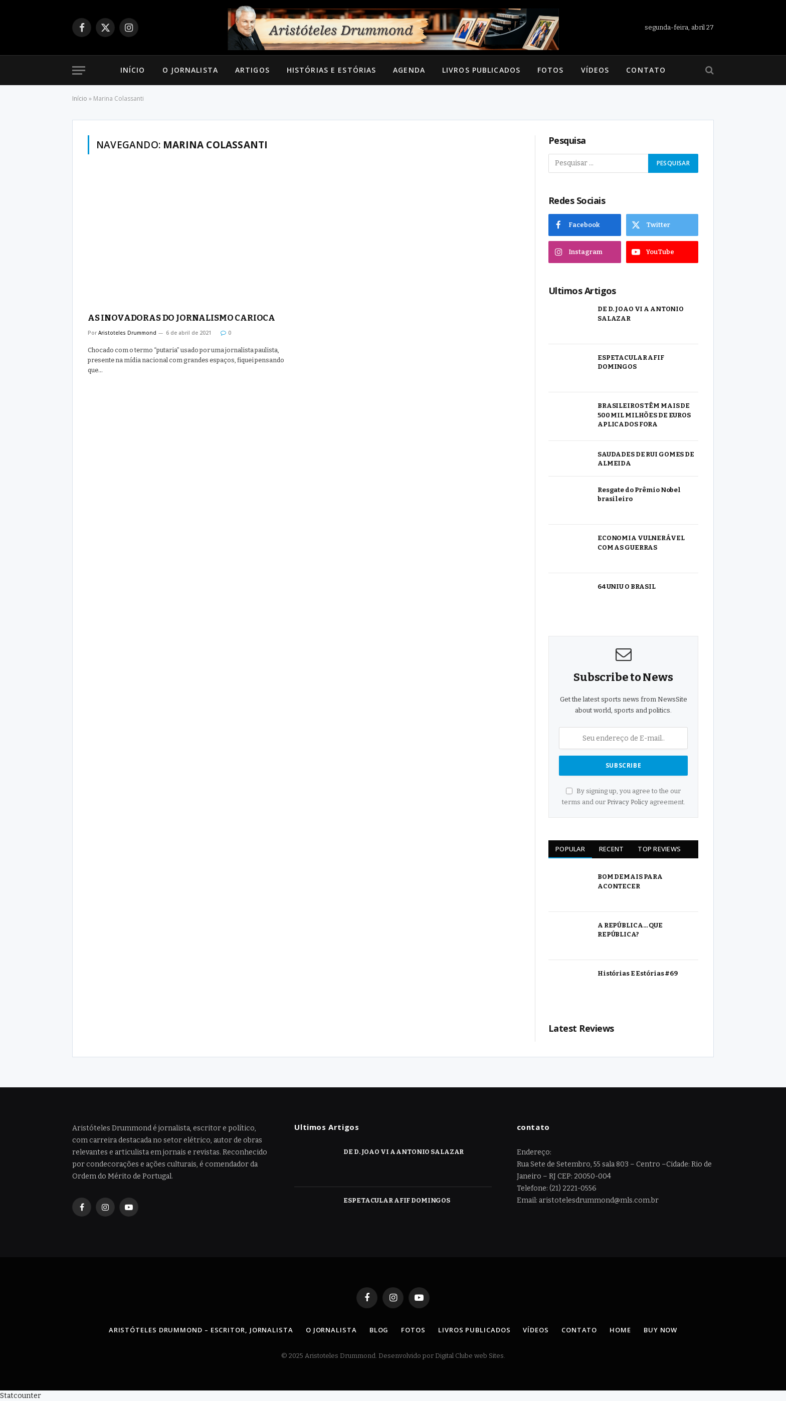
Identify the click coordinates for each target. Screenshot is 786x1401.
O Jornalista (190, 70)
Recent (611, 848)
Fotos (550, 70)
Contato (646, 70)
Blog (379, 1329)
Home (620, 1329)
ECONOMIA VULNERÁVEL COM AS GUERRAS (641, 542)
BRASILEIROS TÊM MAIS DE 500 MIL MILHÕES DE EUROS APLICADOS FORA (644, 415)
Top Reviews (659, 848)
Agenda (409, 70)
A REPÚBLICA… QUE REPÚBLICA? (630, 930)
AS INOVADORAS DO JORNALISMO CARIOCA (181, 318)
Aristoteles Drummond (127, 332)
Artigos (252, 70)
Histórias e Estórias (331, 70)
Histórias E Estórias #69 (638, 973)
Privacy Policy (627, 802)
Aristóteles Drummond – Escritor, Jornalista (201, 1329)
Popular (570, 848)
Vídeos (595, 70)
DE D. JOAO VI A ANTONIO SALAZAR (641, 313)
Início (132, 70)
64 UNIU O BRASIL (627, 586)
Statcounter (20, 1395)
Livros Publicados (481, 70)
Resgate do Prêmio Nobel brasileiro (639, 494)
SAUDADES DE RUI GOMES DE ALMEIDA (646, 459)
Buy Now (660, 1329)
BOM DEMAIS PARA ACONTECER (630, 881)
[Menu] (78, 70)
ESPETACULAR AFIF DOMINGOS (631, 362)
